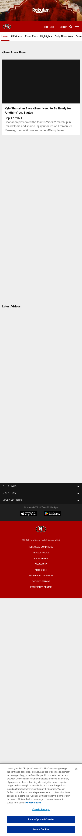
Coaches (41, 702)
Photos (41, 540)
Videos (41, 534)
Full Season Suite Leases (41, 615)
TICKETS (41, 637)
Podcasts (41, 547)
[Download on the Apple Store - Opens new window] (28, 737)
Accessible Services (41, 587)
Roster (41, 683)
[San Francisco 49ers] (41, 753)
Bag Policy (41, 575)
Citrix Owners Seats (41, 655)
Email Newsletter (41, 512)
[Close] (76, 769)
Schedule (41, 689)
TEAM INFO (41, 677)
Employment (41, 506)
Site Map (41, 553)
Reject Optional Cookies (41, 819)
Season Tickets (41, 649)
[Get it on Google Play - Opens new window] (52, 738)
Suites (41, 609)
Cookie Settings (41, 809)
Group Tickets (41, 668)
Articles (41, 528)
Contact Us (41, 500)
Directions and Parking (41, 593)
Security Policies (41, 599)
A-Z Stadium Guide (41, 581)
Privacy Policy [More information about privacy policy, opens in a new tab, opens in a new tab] (33, 802)
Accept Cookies (41, 829)
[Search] (70, 26)
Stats (41, 708)
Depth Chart (41, 696)
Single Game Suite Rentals (41, 621)
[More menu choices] (77, 26)
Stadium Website (41, 568)
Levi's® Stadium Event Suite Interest (41, 627)
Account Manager (41, 643)
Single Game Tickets (41, 662)
